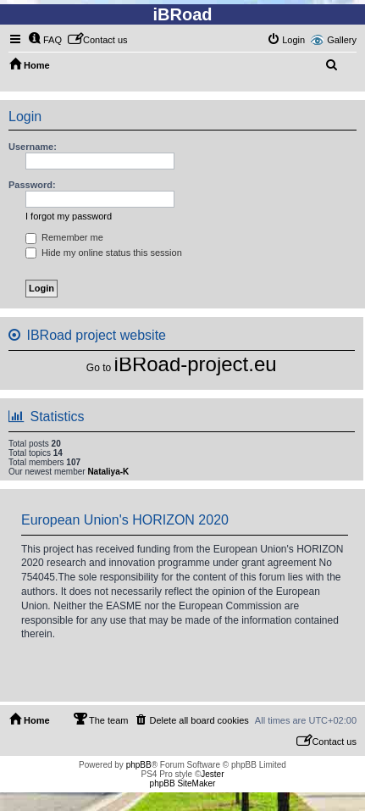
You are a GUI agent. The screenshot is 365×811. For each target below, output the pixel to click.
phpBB (139, 764)
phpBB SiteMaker (183, 783)
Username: (32, 147)
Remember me (64, 237)
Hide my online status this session (103, 252)
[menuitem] (45, 40)
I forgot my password (68, 216)
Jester (212, 774)
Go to (98, 368)
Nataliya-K (108, 471)
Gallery (342, 40)
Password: (32, 185)
